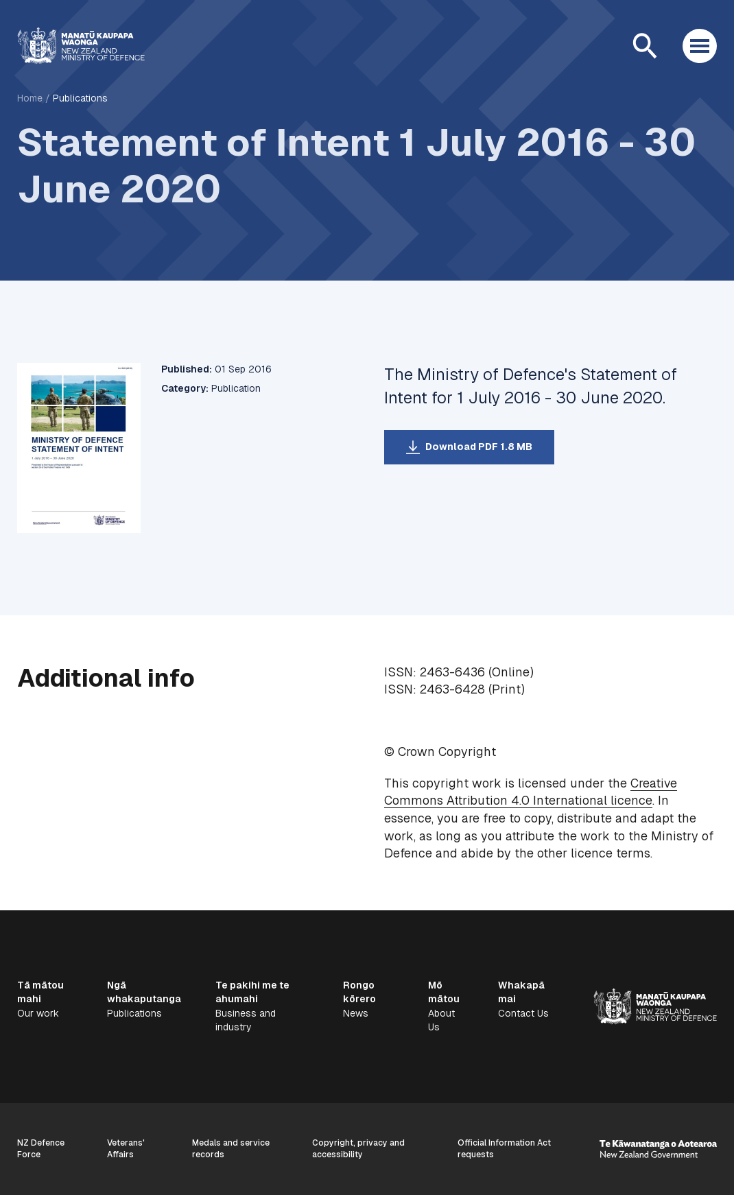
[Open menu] (700, 46)
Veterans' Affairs (126, 1148)
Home (30, 98)
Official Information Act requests (504, 1148)
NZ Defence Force (40, 1148)
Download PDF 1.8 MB (478, 446)
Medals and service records (231, 1148)
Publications (80, 98)
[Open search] (645, 46)
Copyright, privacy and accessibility (358, 1148)
